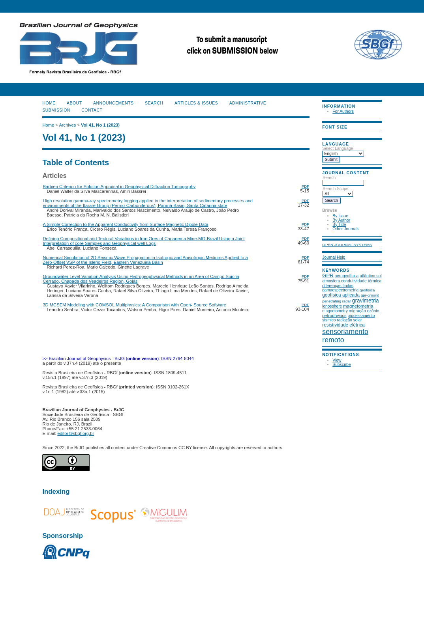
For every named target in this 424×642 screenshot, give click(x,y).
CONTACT (91, 110)
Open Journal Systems (347, 245)
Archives (67, 125)
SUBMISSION (56, 110)
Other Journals (345, 229)
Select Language (337, 148)
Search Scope (338, 191)
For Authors (343, 111)
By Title (339, 224)
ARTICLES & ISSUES (196, 103)
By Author (341, 220)
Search (343, 180)
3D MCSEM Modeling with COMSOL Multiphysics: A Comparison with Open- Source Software (134, 304)
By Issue (340, 216)
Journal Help (333, 257)
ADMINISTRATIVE (247, 103)
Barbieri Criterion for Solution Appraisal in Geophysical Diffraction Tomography (119, 186)
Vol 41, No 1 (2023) (100, 125)
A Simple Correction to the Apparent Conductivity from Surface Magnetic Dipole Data (125, 224)
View (336, 360)
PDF (305, 186)
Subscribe (341, 364)
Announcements (113, 103)
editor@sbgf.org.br (75, 433)
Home (48, 103)
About (74, 103)
